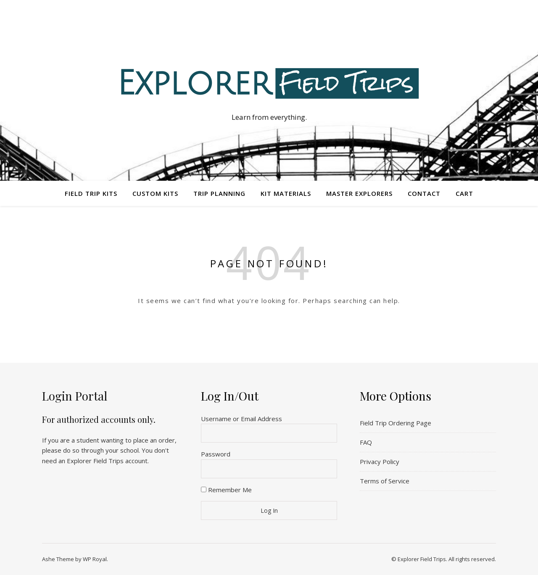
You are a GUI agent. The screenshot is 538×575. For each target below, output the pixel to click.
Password (215, 454)
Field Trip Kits (91, 193)
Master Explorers (359, 193)
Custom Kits (155, 193)
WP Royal (95, 559)
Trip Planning (219, 193)
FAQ (366, 442)
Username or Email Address (241, 418)
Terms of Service (384, 481)
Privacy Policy (379, 461)
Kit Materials (286, 193)
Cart (464, 193)
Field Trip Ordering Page (395, 423)
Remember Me (226, 489)
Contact (424, 193)
